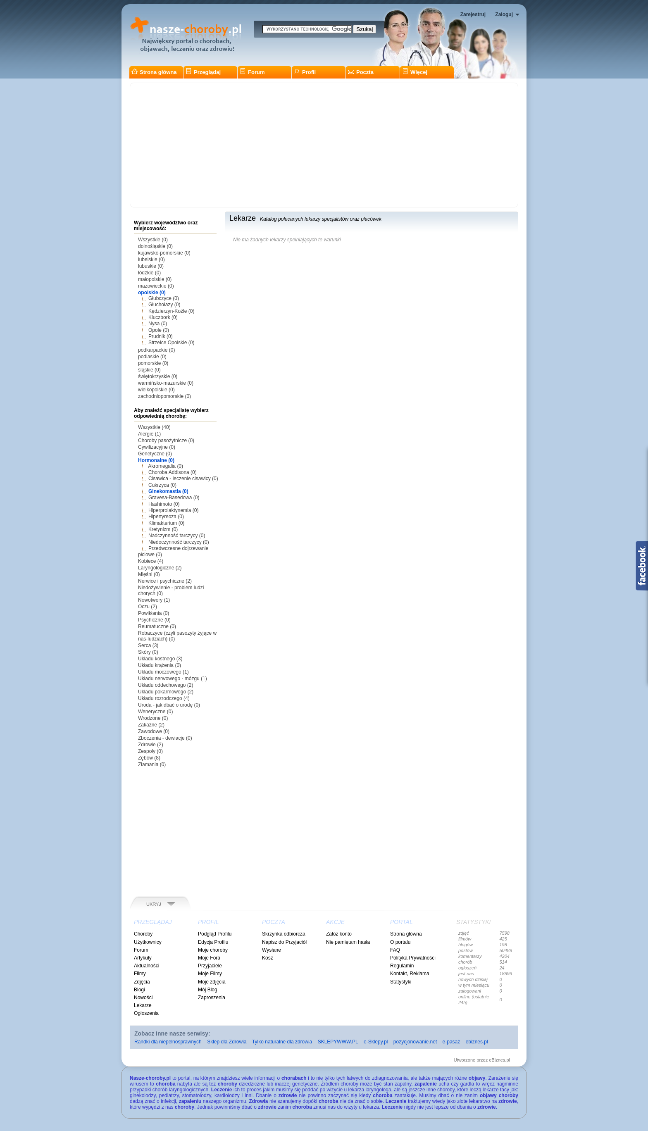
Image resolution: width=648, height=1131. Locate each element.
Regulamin (402, 966)
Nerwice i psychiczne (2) (165, 581)
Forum (252, 72)
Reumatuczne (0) (157, 626)
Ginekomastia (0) (168, 491)
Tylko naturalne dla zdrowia (282, 1042)
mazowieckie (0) (156, 286)
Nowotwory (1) (154, 600)
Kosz (267, 958)
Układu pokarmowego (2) (165, 692)
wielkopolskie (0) (156, 390)
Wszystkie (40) (154, 427)
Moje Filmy (210, 973)
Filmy (140, 973)
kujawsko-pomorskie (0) (164, 253)
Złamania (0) (152, 764)
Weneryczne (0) (155, 711)
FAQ (395, 950)
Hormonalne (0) (156, 460)
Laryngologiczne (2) (159, 568)
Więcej (414, 72)
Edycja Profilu (213, 942)
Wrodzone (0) (153, 718)
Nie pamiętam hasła (348, 942)
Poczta (361, 72)
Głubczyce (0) (163, 298)
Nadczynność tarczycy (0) (176, 535)
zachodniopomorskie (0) (164, 396)
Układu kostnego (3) (160, 659)
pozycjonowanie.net (415, 1042)
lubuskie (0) (151, 266)
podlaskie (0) (152, 357)
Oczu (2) (147, 607)
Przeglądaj (203, 72)
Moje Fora (209, 958)
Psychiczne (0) (154, 620)
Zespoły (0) (150, 751)
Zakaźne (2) (151, 725)
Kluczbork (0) (163, 317)
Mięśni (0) (149, 574)
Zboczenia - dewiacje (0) (165, 738)
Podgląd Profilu (214, 934)
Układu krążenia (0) (159, 665)
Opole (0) (158, 330)
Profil (305, 72)
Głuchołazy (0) (164, 304)
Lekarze (143, 1005)
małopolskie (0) (155, 279)
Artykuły (143, 958)
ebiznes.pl (477, 1042)
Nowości (143, 997)
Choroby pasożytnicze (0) (166, 440)
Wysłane (271, 950)
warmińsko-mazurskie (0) (165, 383)
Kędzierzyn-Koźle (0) (171, 311)
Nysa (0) (157, 323)
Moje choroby (213, 950)
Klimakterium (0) (166, 523)
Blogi (139, 990)
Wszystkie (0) (153, 240)
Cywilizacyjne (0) (156, 447)
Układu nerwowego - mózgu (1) (172, 678)
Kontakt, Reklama (409, 973)
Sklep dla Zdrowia (226, 1042)
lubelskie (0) (151, 259)
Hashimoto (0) (163, 504)
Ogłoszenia (146, 1013)
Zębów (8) (149, 758)
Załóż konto (339, 934)
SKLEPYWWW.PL (338, 1042)
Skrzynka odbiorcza (283, 934)
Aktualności (146, 966)
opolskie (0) (152, 292)
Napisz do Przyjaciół (284, 942)
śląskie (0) (149, 370)
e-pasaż (451, 1042)
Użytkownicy (148, 942)
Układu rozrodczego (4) (164, 698)
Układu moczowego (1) (163, 672)
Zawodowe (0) (153, 731)
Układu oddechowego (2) (165, 685)
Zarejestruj (473, 14)
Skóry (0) (148, 652)
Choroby (143, 934)
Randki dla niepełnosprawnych (168, 1042)
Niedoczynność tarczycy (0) (178, 542)
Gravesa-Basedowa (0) (173, 497)
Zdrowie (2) (150, 745)
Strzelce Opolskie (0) (171, 342)
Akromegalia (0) (165, 466)
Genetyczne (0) (155, 454)
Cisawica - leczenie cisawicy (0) (183, 478)
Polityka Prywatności (413, 958)
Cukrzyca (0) (162, 485)
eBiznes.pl (499, 1059)
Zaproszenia (211, 997)
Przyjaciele (210, 966)
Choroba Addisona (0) (172, 472)
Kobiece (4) (150, 561)
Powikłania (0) (153, 613)
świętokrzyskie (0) (157, 376)
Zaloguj (504, 14)
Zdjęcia (142, 982)
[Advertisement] (324, 145)
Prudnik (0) (160, 336)
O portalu (400, 942)
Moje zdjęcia (212, 982)
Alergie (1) (149, 434)
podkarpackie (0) (156, 350)
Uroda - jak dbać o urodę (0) (169, 705)
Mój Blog (207, 990)
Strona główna (154, 72)
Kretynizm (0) (163, 529)
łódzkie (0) (149, 273)
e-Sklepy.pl (376, 1042)
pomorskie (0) (153, 363)
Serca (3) (148, 645)
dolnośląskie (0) (155, 246)
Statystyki (400, 982)
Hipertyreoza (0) (166, 516)
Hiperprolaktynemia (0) (173, 510)
